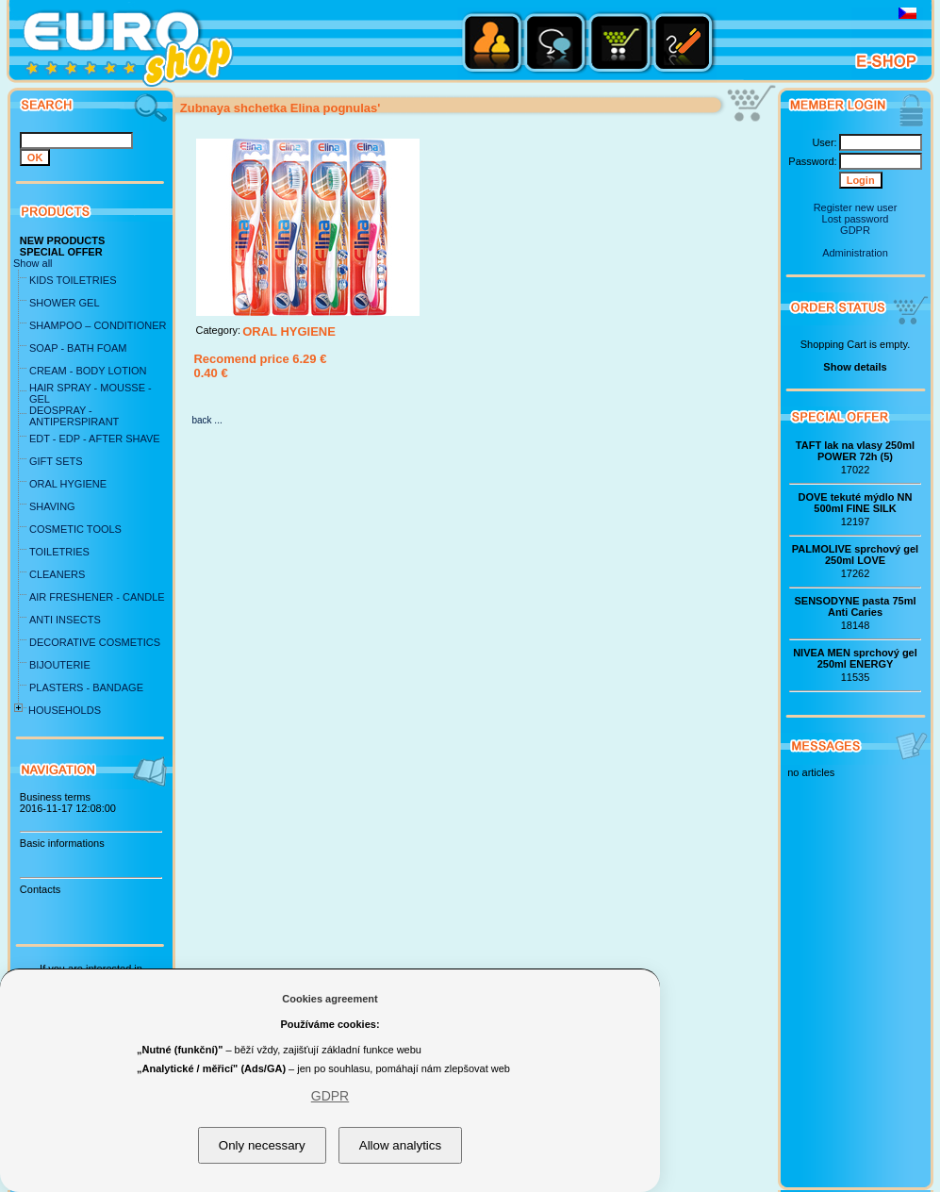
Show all (33, 263)
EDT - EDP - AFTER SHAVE (94, 438)
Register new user (856, 207)
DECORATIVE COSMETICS (94, 642)
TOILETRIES (59, 551)
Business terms (55, 797)
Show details (854, 366)
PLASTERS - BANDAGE (86, 687)
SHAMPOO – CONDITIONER (97, 325)
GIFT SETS (56, 461)
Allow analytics (400, 1145)
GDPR (855, 230)
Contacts (40, 889)
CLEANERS (57, 574)
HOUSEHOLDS (64, 710)
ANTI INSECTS (65, 619)
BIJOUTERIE (60, 664)
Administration (855, 252)
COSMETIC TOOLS (75, 529)
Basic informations (62, 843)
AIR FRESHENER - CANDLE (97, 597)
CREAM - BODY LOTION (87, 370)
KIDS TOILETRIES (73, 280)
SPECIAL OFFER (61, 251)
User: (824, 142)
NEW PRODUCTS (62, 240)
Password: (812, 161)
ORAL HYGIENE (68, 483)
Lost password (855, 218)
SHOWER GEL (64, 302)
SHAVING (52, 506)
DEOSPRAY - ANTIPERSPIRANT (74, 416)
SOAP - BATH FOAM (78, 348)
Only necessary (262, 1145)
